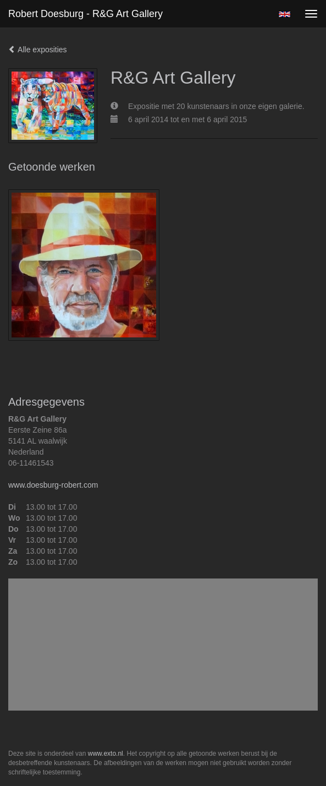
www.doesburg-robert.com (53, 485)
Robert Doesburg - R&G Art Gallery (85, 13)
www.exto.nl (105, 753)
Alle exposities (37, 49)
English (284, 14)
